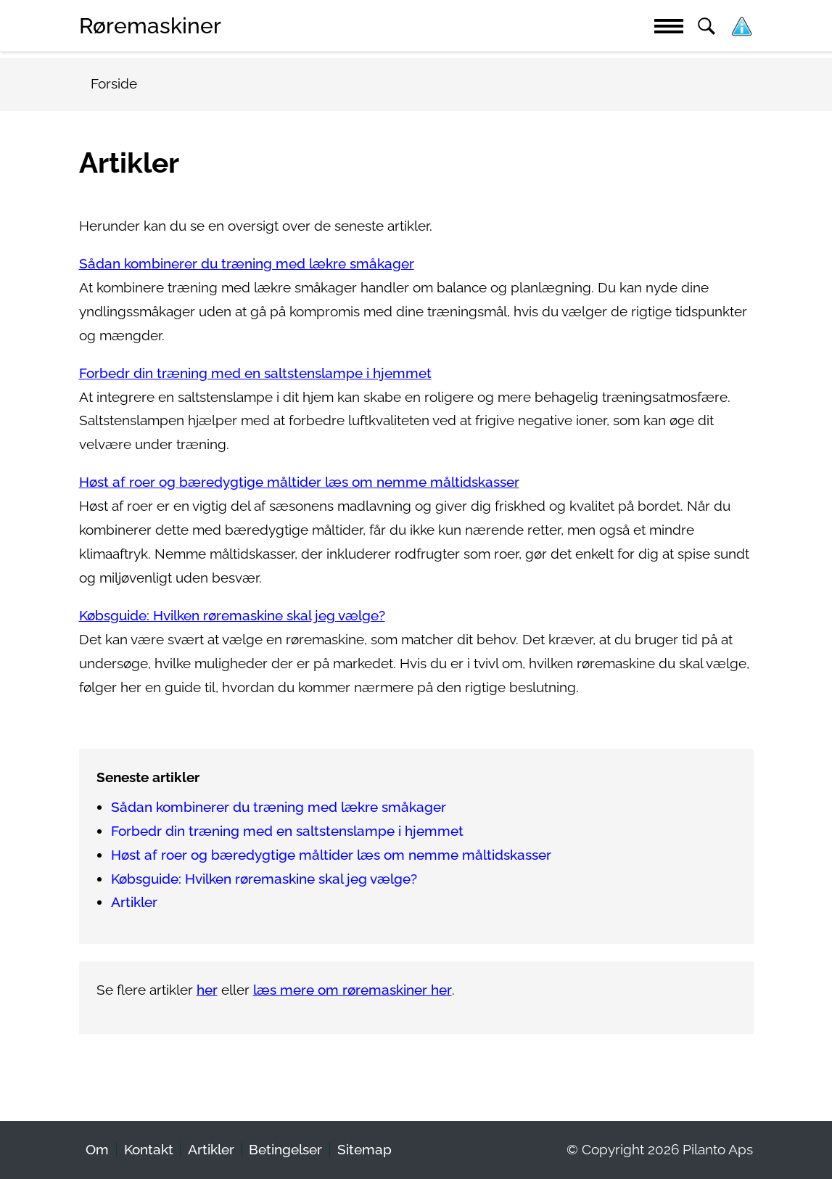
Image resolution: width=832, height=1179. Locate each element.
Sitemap (364, 1149)
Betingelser (285, 1149)
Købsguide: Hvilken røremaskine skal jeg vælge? (232, 615)
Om (97, 1149)
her (207, 990)
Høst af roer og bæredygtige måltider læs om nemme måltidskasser (299, 482)
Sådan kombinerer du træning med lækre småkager (246, 263)
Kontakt (148, 1149)
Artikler (134, 902)
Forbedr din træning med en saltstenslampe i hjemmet (255, 373)
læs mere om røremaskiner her (352, 990)
